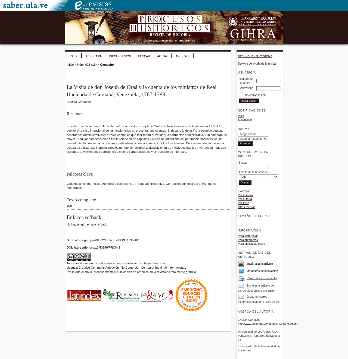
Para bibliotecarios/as (251, 243)
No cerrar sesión (255, 95)
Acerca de (94, 56)
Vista (241, 116)
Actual (162, 56)
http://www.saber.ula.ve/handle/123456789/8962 (268, 323)
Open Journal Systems (255, 56)
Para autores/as (248, 240)
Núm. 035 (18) (87, 64)
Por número (245, 195)
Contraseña (246, 88)
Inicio (74, 56)
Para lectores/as (248, 235)
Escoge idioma (247, 134)
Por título (243, 203)
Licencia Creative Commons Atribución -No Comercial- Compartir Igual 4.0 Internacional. (126, 267)
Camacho (107, 64)
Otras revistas (246, 207)
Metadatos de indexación (262, 270)
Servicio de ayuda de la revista (257, 63)
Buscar (144, 56)
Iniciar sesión (120, 56)
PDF (69, 205)
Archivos (183, 56)
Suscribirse (245, 119)
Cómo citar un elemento (261, 278)
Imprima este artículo (260, 263)
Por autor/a (245, 199)
